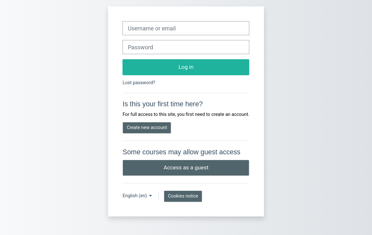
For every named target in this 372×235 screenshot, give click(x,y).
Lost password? (139, 82)
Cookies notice (183, 196)
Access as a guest (186, 167)
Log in (186, 67)
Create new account (147, 127)
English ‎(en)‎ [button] (135, 196)
